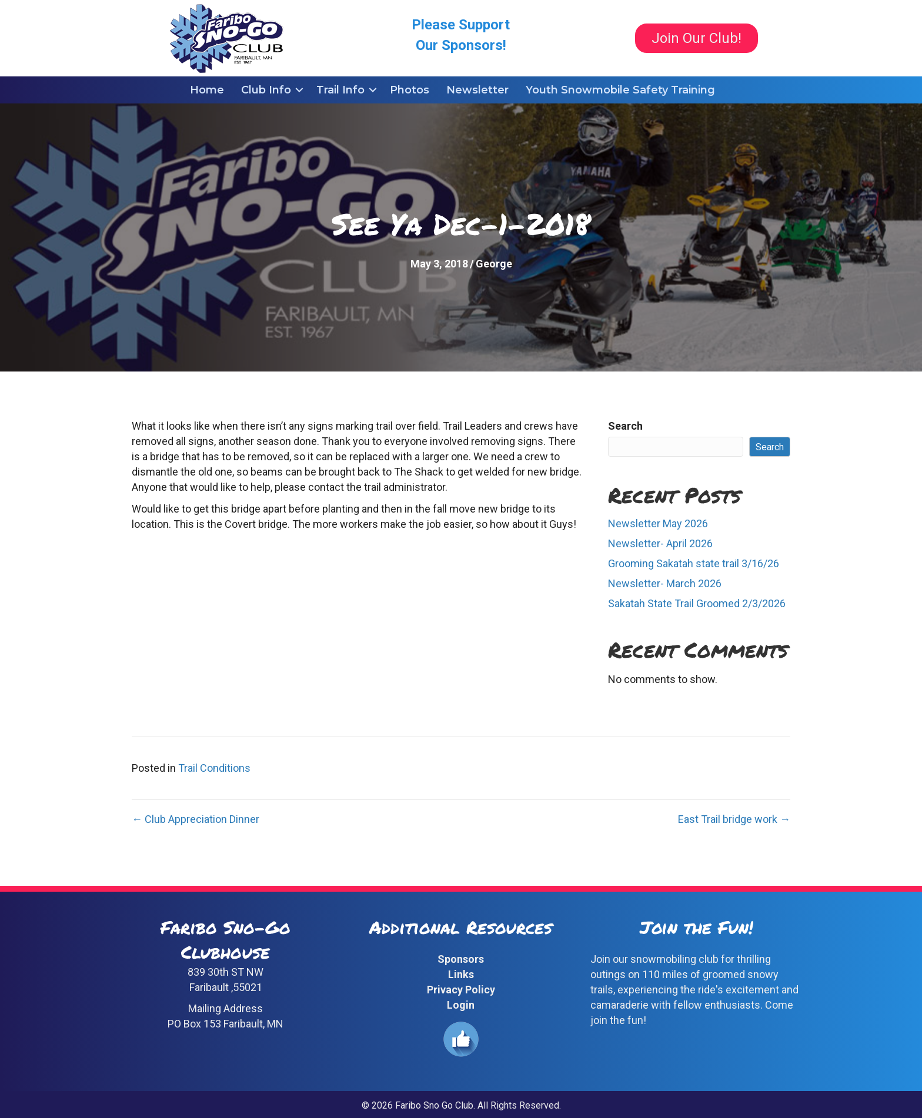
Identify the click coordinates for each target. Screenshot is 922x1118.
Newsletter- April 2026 (660, 543)
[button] (299, 89)
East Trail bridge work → (734, 819)
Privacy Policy (461, 989)
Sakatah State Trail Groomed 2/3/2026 (697, 603)
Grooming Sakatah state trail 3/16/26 (693, 563)
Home (207, 89)
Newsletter (477, 89)
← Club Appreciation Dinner (195, 819)
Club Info (266, 89)
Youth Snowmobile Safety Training (620, 89)
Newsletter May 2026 (658, 523)
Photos (409, 89)
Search (625, 426)
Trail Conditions (214, 768)
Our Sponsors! (461, 45)
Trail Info (340, 89)
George (494, 263)
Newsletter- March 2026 (664, 583)
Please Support (461, 24)
